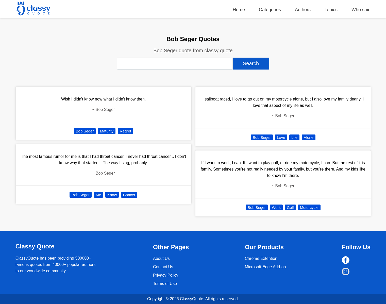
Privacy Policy (165, 275)
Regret (125, 131)
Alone (308, 137)
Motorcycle (309, 207)
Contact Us (163, 267)
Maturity (106, 131)
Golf (290, 207)
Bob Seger (85, 131)
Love (281, 137)
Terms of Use (165, 283)
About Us (161, 258)
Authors (303, 9)
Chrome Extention (261, 258)
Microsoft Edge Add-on (265, 267)
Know (112, 195)
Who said (361, 9)
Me (98, 195)
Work (276, 207)
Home (239, 9)
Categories (270, 9)
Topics (331, 9)
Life (294, 137)
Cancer (129, 195)
